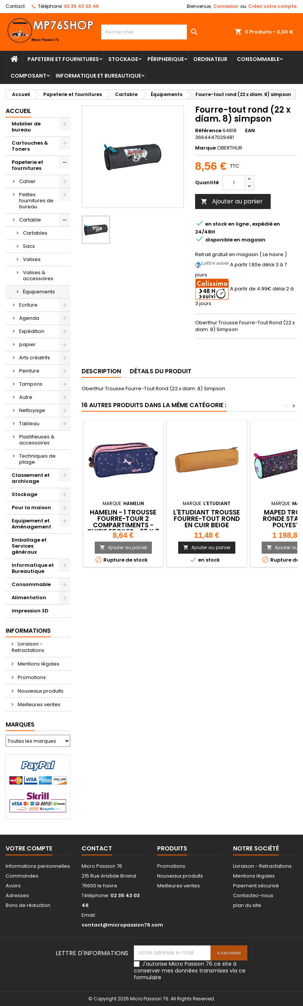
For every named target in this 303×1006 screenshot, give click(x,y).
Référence (208, 130)
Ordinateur (210, 59)
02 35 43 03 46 (81, 6)
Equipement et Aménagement (31, 523)
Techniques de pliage (37, 459)
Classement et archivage (31, 478)
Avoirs (13, 885)
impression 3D (30, 610)
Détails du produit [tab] (160, 371)
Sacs (29, 246)
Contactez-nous (253, 895)
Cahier (27, 181)
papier (27, 344)
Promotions (31, 677)
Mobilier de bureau (26, 126)
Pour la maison (31, 507)
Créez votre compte (272, 6)
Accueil (18, 111)
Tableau (29, 423)
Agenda (29, 318)
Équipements (39, 291)
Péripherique (165, 59)
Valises (32, 259)
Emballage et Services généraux (29, 546)
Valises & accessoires (38, 275)
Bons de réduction (28, 905)
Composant (28, 75)
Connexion (225, 6)
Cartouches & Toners (30, 146)
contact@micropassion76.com (122, 924)
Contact (15, 6)
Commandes (22, 875)
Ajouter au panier (232, 201)
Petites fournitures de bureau (36, 200)
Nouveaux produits (40, 691)
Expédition (31, 331)
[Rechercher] (151, 32)
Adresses (17, 895)
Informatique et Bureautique (98, 75)
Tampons (30, 384)
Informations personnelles (38, 866)
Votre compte (29, 848)
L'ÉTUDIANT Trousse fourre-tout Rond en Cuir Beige (206, 519)
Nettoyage (32, 410)
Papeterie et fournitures (63, 59)
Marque (205, 148)
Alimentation (29, 597)
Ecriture (28, 304)
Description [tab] (101, 371)
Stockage (123, 59)
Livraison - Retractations (28, 647)
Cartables (35, 233)
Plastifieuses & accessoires (37, 439)
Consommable (258, 59)
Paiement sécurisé (256, 885)
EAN (250, 130)
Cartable (30, 219)
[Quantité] (234, 182)
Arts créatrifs (34, 357)
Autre (25, 397)
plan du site (247, 905)
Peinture (29, 370)
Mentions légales (38, 663)
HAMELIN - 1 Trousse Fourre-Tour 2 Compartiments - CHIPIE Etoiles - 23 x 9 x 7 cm (123, 525)
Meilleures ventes (39, 704)
